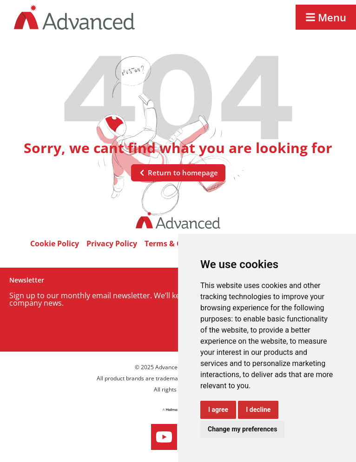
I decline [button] (258, 409)
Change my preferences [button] (242, 429)
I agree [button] (218, 409)
